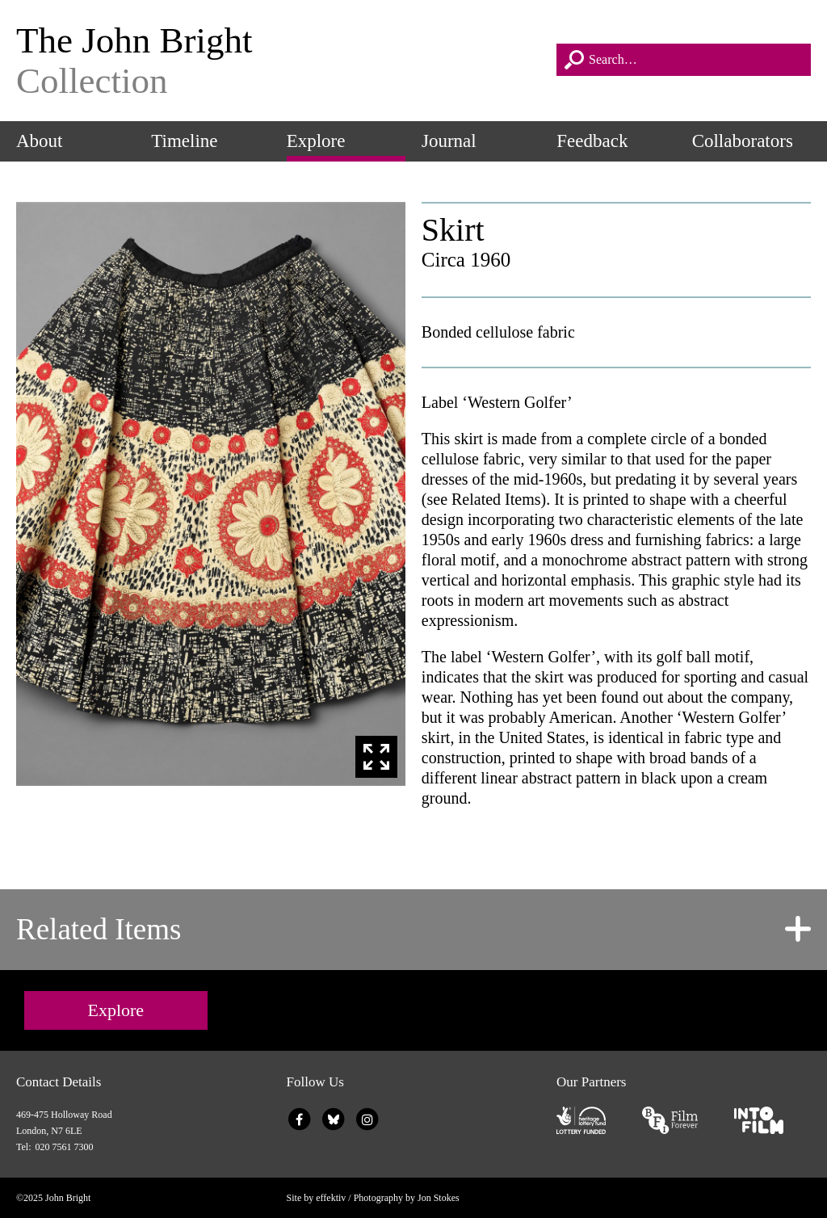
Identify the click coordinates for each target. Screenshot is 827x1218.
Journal (449, 141)
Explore (316, 141)
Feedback (592, 141)
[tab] (413, 929)
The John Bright (278, 60)
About (39, 141)
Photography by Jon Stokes (407, 1197)
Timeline (184, 141)
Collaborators (742, 141)
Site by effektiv (316, 1197)
